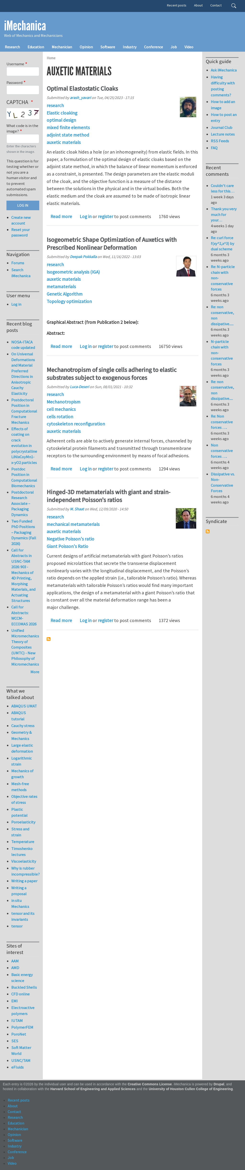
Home (51, 58)
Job (174, 46)
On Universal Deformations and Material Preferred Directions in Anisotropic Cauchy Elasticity (23, 373)
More (34, 671)
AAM (15, 961)
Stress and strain (20, 832)
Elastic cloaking (62, 113)
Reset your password (20, 232)
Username (15, 63)
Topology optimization (69, 301)
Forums (17, 262)
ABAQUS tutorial (18, 715)
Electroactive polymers (22, 1010)
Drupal (219, 1084)
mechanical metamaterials (73, 524)
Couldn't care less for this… (222, 188)
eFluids (17, 1067)
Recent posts (176, 5)
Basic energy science (22, 977)
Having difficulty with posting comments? (223, 86)
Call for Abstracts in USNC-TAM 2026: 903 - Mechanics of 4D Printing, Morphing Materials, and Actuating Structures (23, 575)
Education (36, 46)
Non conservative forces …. (222, 450)
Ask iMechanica (224, 70)
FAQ (214, 147)
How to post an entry (224, 117)
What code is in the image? (22, 128)
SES (14, 1040)
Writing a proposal (19, 890)
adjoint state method (68, 135)
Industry (129, 46)
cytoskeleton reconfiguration (76, 424)
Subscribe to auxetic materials (48, 639)
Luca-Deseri (79, 386)
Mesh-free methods (20, 786)
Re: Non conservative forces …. (222, 422)
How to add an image (223, 104)
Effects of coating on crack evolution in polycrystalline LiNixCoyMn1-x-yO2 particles (24, 445)
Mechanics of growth (22, 773)
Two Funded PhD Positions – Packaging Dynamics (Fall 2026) (23, 532)
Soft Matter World (21, 1050)
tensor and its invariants (22, 916)
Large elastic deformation (22, 748)
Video (188, 46)
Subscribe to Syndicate (208, 531)
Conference (153, 46)
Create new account (21, 220)
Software (107, 46)
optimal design (61, 120)
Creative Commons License (150, 1084)
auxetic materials (64, 142)
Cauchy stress (22, 725)
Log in (86, 216)
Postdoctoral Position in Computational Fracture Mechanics (24, 411)
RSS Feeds (220, 140)
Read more (61, 216)
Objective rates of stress (24, 799)
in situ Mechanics (20, 903)
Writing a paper (24, 880)
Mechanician (62, 46)
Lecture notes (223, 134)
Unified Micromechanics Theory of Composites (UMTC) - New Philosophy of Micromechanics (25, 647)
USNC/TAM (20, 1060)
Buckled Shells (24, 987)
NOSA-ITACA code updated (23, 344)
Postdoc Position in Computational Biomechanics (24, 477)
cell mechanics (61, 409)
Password (14, 82)
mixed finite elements (68, 127)
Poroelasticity (23, 822)
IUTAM (17, 1020)
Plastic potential (19, 812)
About (198, 5)
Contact (216, 5)
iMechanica (25, 26)
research (55, 105)
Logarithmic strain (21, 761)
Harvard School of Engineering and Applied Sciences (93, 1089)
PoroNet (18, 1034)
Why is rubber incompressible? (25, 871)
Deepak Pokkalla (83, 256)
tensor (16, 926)
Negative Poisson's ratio (70, 539)
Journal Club (221, 127)
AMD (15, 967)
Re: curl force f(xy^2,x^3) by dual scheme (222, 243)
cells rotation (60, 416)
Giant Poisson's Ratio (67, 546)
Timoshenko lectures (22, 851)
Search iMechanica (20, 272)
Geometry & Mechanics (21, 735)
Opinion (86, 46)
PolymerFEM (22, 1027)
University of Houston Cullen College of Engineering (191, 1089)
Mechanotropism (63, 402)
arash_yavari (80, 97)
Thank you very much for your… (224, 214)
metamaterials (61, 286)
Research (12, 46)
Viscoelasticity (23, 861)
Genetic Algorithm (65, 294)
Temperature (22, 841)
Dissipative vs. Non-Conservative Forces (223, 482)
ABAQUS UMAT (24, 706)
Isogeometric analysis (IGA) (73, 272)
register (105, 216)
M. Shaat (77, 509)
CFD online (20, 994)
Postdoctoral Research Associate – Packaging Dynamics (22, 503)
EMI (14, 1001)
